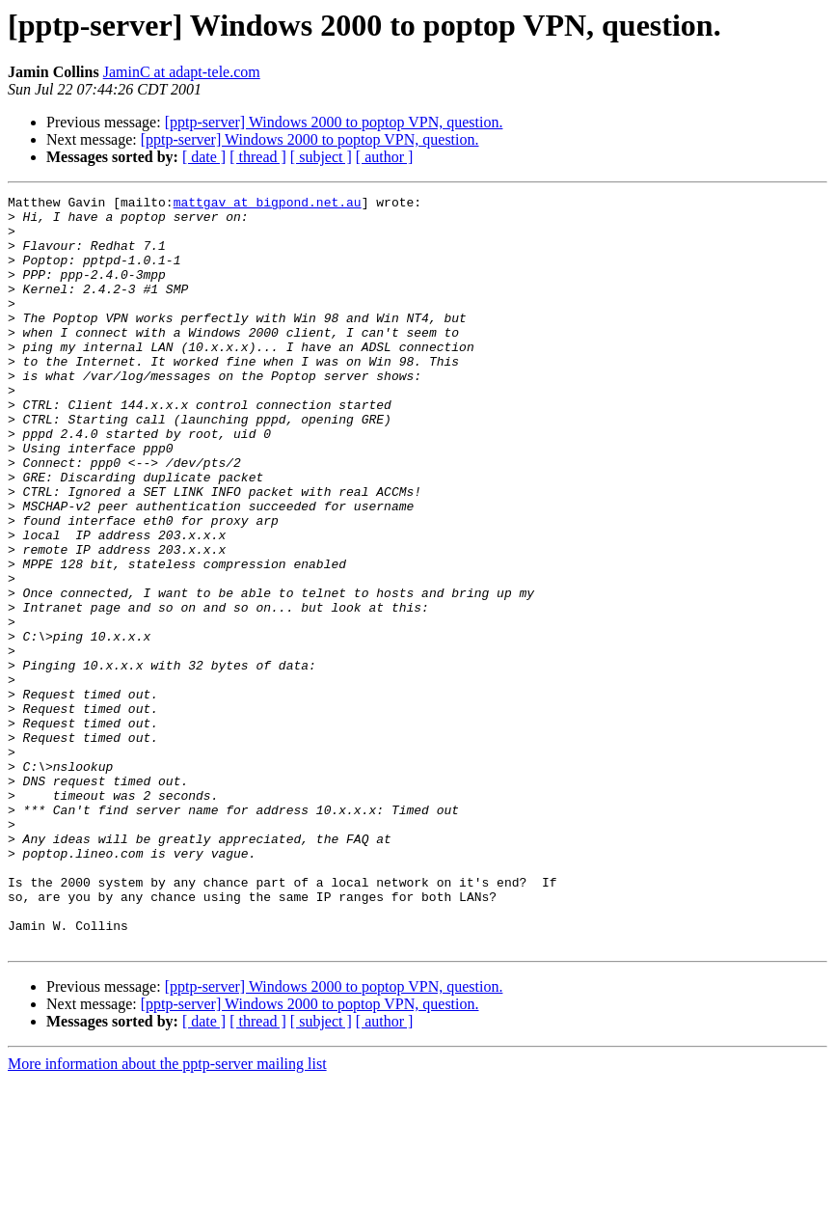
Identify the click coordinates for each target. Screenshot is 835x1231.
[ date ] (204, 157)
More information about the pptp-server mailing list (167, 1214)
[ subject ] (321, 157)
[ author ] (385, 157)
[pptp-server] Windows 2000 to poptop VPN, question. (334, 122)
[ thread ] (257, 157)
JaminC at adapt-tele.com (181, 72)
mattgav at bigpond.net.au (268, 204)
